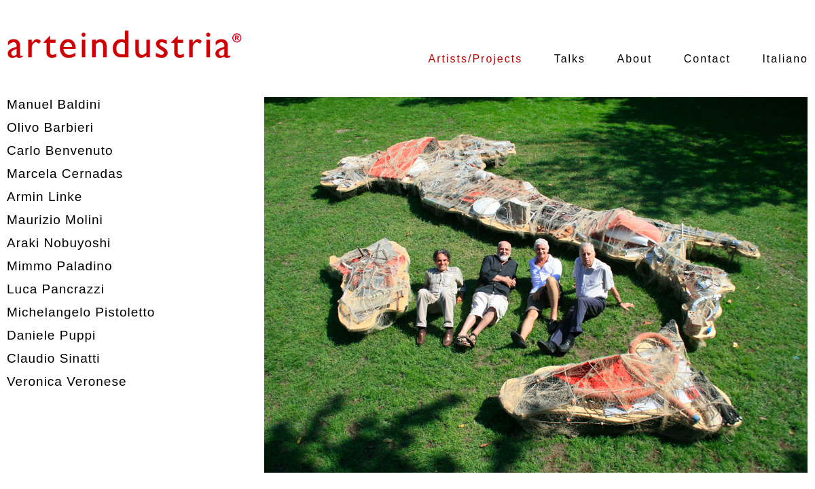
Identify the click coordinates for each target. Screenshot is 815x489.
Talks (569, 59)
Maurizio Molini (55, 220)
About (635, 59)
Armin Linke (44, 196)
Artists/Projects (476, 59)
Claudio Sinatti (54, 358)
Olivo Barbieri (50, 127)
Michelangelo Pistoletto (81, 312)
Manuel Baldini (54, 104)
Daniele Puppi (51, 335)
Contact (707, 59)
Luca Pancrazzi (56, 289)
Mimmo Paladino (60, 266)
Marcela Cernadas (65, 173)
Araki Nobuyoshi (59, 243)
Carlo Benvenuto (60, 150)
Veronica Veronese (67, 381)
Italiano (785, 59)
